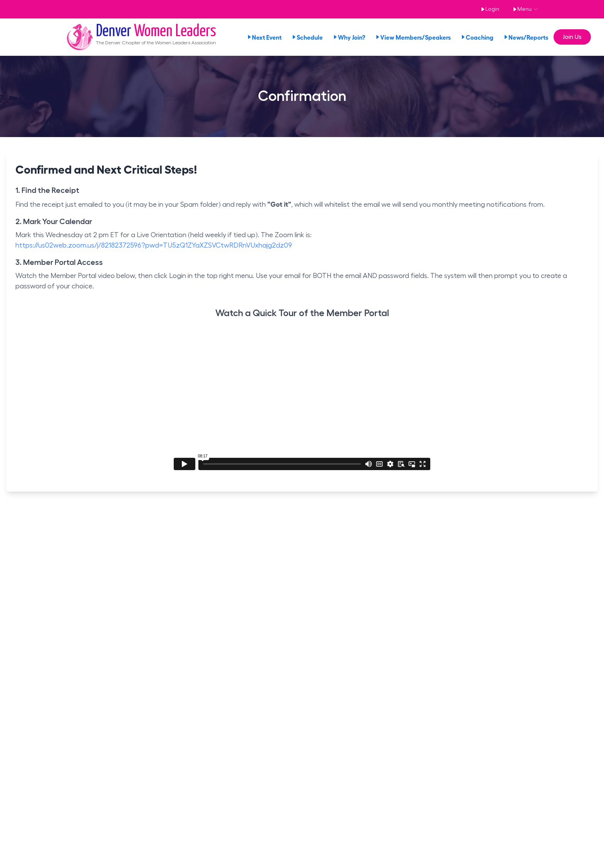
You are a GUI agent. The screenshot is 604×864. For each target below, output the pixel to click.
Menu (521, 9)
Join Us (572, 37)
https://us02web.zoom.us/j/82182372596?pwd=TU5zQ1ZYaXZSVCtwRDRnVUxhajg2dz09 (153, 245)
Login (488, 9)
